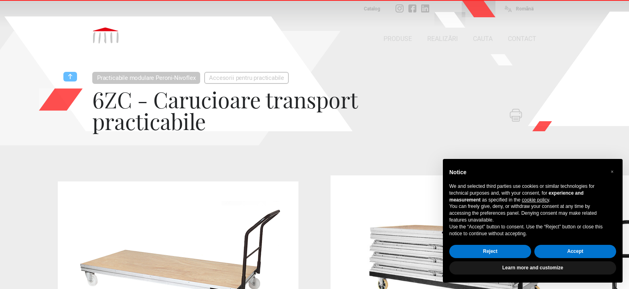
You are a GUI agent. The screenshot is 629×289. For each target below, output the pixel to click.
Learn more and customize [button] (532, 268)
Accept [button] (575, 251)
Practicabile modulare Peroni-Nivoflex (146, 77)
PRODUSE (397, 39)
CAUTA (483, 39)
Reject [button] (490, 251)
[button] (612, 171)
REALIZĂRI (442, 39)
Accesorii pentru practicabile (246, 77)
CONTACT (522, 39)
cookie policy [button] (535, 200)
